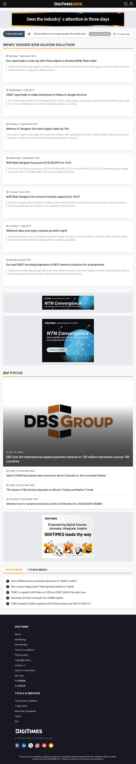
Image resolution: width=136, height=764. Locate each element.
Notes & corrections (25, 670)
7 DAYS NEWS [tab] (37, 569)
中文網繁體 (20, 680)
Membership (21, 644)
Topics (18, 716)
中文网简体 (20, 685)
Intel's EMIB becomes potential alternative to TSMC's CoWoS (44, 581)
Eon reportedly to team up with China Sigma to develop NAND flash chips (51, 60)
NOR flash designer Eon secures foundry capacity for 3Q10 (43, 196)
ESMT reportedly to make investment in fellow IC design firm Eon (46, 94)
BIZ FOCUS (13, 373)
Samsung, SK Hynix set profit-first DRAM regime (37, 597)
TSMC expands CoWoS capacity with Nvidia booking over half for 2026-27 (51, 603)
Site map (19, 675)
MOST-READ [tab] (14, 569)
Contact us (20, 665)
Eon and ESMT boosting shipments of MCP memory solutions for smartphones (55, 264)
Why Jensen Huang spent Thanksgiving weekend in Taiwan (42, 586)
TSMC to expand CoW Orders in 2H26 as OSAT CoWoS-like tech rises (48, 592)
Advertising (20, 639)
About (18, 634)
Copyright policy (23, 660)
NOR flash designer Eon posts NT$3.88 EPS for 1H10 (38, 162)
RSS (17, 721)
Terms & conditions (25, 649)
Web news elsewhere (25, 711)
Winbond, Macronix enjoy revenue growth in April (36, 230)
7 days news (21, 705)
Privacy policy (21, 654)
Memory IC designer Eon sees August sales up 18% (37, 128)
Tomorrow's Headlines (100, 34)
